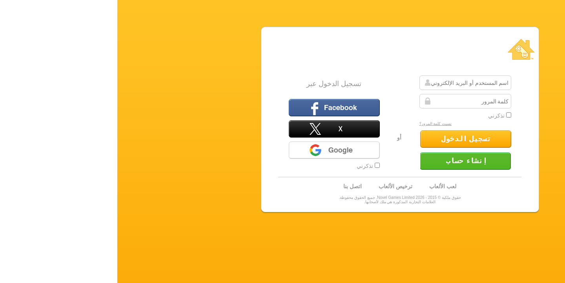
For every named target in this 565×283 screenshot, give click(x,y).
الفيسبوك (216, 107)
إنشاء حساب (348, 161)
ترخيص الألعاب (278, 186)
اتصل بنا (235, 186)
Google (216, 150)
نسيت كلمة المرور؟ (318, 123)
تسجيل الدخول (348, 139)
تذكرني (382, 115)
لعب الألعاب (325, 186)
